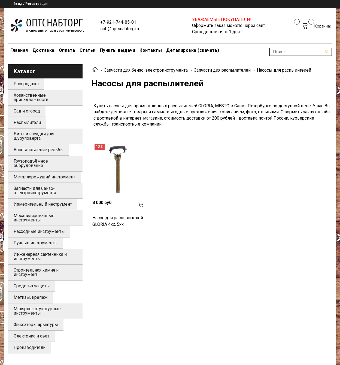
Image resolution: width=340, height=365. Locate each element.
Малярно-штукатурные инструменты (37, 311)
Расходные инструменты (39, 231)
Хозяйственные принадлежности (31, 97)
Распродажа (26, 83)
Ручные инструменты (36, 242)
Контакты (150, 50)
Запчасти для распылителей (222, 70)
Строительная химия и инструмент (36, 272)
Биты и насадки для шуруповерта (34, 136)
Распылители (27, 122)
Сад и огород (27, 111)
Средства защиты (32, 285)
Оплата (67, 50)
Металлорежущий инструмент (44, 177)
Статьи (88, 50)
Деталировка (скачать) (192, 50)
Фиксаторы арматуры (36, 324)
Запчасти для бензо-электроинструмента (146, 70)
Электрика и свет (31, 336)
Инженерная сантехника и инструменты (40, 256)
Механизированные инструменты (34, 218)
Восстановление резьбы (39, 149)
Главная (19, 50)
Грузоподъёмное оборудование (31, 163)
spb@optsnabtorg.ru (119, 28)
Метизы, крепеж (31, 297)
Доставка (43, 50)
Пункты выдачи (117, 50)
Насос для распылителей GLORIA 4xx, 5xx (117, 221)
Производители (29, 347)
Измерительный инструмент (43, 204)
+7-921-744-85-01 (118, 22)
